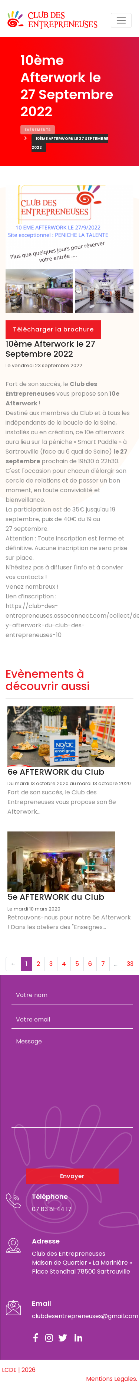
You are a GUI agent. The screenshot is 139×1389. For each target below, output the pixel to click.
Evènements (37, 130)
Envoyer (72, 1176)
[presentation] (67, 1148)
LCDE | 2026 (19, 1370)
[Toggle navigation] (121, 20)
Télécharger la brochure (53, 329)
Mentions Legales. (111, 1379)
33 (130, 964)
